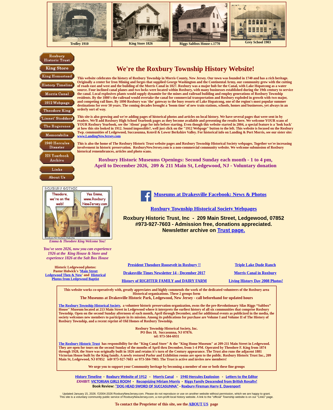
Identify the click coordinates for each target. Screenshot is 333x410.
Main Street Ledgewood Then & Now (71, 273)
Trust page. (231, 230)
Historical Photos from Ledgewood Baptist (79, 277)
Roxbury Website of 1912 (126, 376)
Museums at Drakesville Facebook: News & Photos (210, 194)
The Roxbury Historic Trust (79, 343)
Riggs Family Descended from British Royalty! (221, 381)
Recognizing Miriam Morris (158, 381)
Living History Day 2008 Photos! (256, 281)
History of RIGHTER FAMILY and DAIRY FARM (164, 281)
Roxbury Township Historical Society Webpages (204, 208)
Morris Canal (163, 376)
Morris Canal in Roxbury (255, 273)
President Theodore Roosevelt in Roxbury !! (164, 265)
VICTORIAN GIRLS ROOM (111, 381)
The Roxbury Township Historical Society (89, 305)
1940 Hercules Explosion (199, 376)
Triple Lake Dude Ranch (255, 265)
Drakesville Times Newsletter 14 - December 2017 (164, 273)
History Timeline (88, 376)
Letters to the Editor (242, 376)
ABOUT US (198, 404)
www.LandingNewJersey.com (99, 136)
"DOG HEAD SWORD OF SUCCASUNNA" (146, 386)
